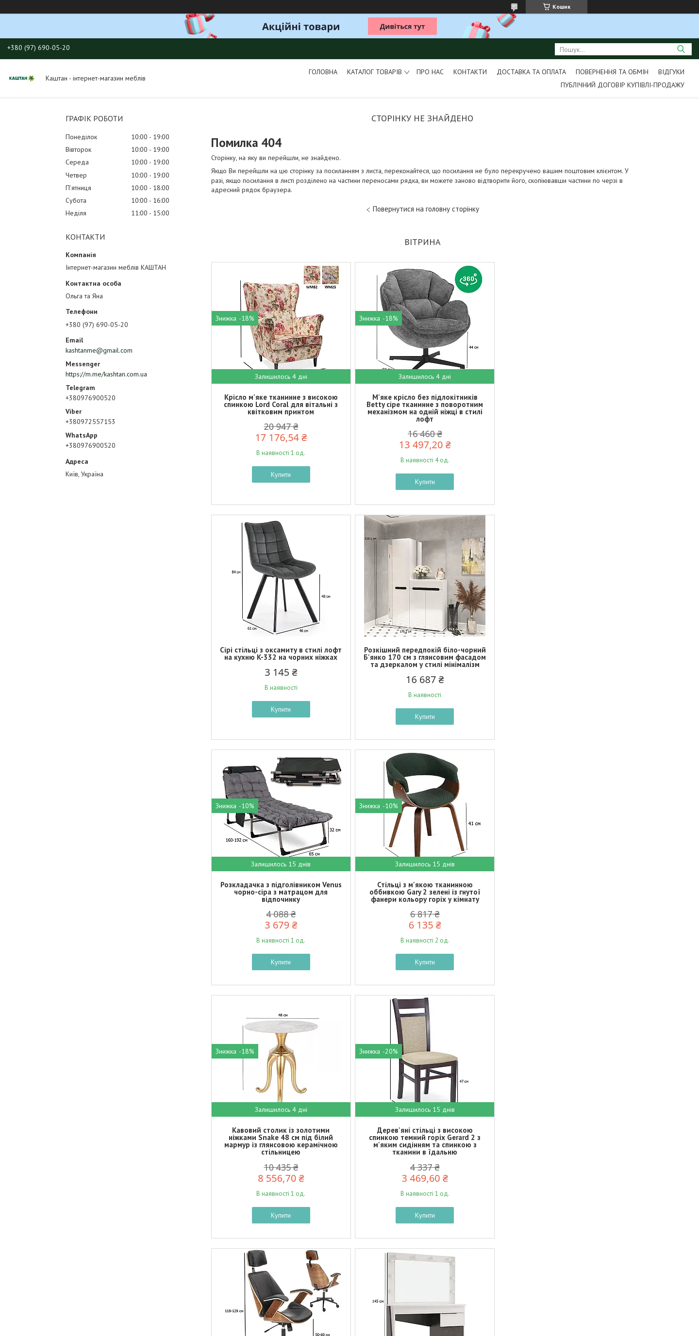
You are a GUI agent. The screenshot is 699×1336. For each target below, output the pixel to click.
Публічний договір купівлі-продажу (622, 85)
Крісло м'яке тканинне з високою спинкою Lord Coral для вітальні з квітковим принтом (280, 404)
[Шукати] (681, 49)
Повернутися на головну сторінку (426, 208)
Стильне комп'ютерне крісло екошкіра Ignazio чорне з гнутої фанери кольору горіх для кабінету (564, 903)
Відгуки (671, 71)
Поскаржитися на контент (359, 1326)
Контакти (470, 71)
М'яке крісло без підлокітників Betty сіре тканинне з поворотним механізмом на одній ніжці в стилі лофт (422, 408)
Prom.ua (395, 1317)
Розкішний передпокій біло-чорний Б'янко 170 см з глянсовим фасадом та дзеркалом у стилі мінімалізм (280, 657)
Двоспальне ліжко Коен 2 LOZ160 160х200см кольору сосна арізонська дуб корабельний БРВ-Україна (564, 1159)
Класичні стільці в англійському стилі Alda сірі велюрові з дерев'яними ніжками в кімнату (422, 1156)
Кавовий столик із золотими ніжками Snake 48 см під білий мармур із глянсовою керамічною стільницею (280, 906)
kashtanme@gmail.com (99, 350)
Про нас (430, 71)
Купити (280, 474)
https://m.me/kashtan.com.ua (106, 374)
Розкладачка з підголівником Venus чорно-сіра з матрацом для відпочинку (422, 657)
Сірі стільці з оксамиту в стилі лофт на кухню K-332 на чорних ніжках (564, 400)
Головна (323, 71)
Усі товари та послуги (419, 1280)
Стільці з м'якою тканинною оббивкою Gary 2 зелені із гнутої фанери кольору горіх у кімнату (564, 657)
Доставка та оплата (531, 71)
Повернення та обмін (612, 71)
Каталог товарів (374, 71)
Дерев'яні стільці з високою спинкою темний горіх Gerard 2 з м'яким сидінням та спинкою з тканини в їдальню (422, 906)
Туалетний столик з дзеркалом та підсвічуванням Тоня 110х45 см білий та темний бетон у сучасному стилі (280, 1159)
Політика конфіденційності (435, 1326)
